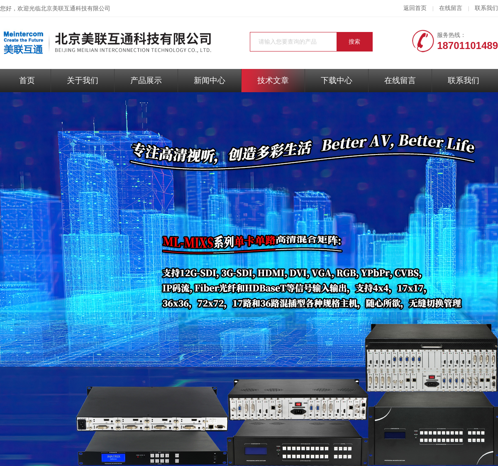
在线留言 (450, 8)
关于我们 (82, 80)
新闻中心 (209, 80)
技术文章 (273, 80)
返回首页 (415, 8)
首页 (27, 80)
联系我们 (486, 8)
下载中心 (336, 80)
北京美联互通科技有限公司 (75, 8)
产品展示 (146, 80)
